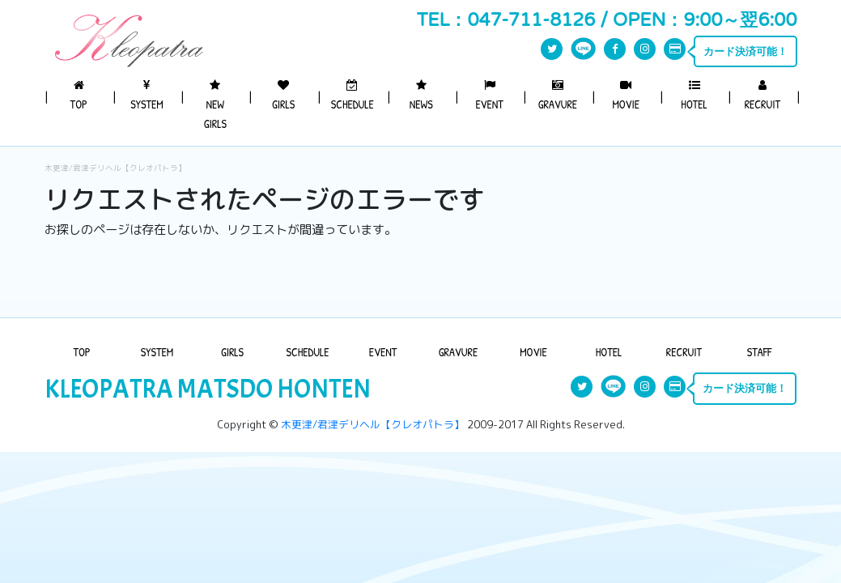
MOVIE (625, 95)
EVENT (489, 95)
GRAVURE (557, 95)
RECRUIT (762, 95)
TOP (78, 95)
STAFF (759, 352)
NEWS (421, 95)
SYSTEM (146, 95)
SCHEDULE (352, 95)
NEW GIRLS (215, 105)
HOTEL (694, 95)
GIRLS (283, 95)
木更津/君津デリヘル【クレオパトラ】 (115, 168)
